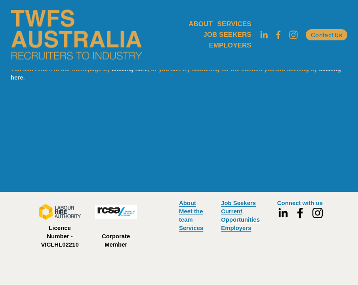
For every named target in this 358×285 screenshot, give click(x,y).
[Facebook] (278, 35)
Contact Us (326, 35)
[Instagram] (293, 35)
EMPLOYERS (230, 45)
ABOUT (201, 24)
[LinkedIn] (264, 35)
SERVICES (234, 24)
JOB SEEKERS (227, 34)
